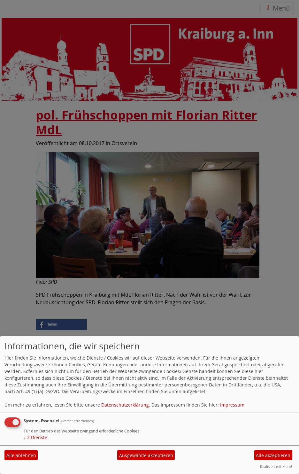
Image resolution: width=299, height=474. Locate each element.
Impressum (232, 405)
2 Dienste (35, 437)
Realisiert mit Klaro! (276, 466)
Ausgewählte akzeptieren (146, 455)
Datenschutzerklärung (125, 405)
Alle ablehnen (21, 455)
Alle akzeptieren (273, 455)
